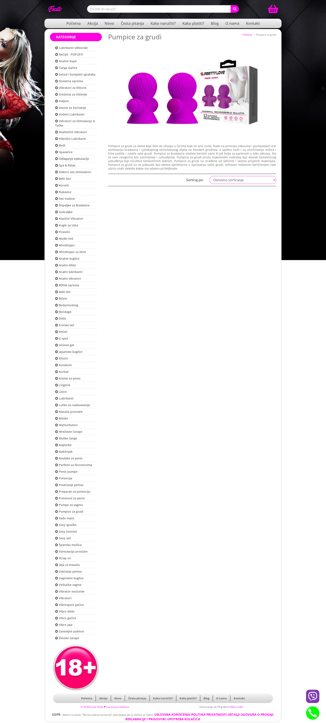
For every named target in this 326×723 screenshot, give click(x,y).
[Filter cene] (243, 180)
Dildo (60, 318)
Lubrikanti (64, 398)
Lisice (61, 392)
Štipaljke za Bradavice (72, 205)
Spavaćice (64, 152)
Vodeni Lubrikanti (69, 114)
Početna (73, 23)
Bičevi (61, 298)
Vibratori (63, 598)
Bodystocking (66, 305)
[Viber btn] (312, 696)
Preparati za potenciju (72, 492)
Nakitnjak (64, 452)
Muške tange (66, 438)
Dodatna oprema (69, 81)
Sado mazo (64, 518)
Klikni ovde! (236, 707)
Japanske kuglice (68, 352)
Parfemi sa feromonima (73, 465)
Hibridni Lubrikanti (70, 139)
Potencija (63, 478)
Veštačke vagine (68, 585)
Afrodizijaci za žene (70, 252)
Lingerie (62, 385)
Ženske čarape (67, 638)
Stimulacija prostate (71, 551)
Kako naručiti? (163, 23)
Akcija (92, 23)
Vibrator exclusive (69, 591)
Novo (109, 23)
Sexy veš (63, 538)
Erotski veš (64, 325)
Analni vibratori (68, 278)
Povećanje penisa (69, 485)
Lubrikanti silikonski (71, 48)
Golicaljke (64, 212)
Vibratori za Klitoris (70, 88)
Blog (215, 23)
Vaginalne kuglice (69, 578)
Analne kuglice (67, 258)
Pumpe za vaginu (69, 505)
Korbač (62, 372)
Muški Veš (64, 239)
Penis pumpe (66, 472)
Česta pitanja (132, 23)
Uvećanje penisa (68, 571)
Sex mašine (65, 199)
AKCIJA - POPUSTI (69, 54)
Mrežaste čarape (68, 432)
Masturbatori (66, 425)
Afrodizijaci (65, 245)
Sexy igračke (66, 525)
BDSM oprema (67, 285)
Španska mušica (68, 545)
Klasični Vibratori (69, 219)
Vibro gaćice (65, 618)
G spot (61, 338)
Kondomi (63, 365)
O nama (232, 23)
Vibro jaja (63, 625)
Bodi (60, 145)
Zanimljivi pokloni (69, 631)
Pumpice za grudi (69, 511)
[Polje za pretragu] (159, 9)
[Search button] (235, 9)
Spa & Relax (65, 165)
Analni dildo (65, 265)
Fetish (61, 332)
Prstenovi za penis (70, 498)
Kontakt (253, 23)
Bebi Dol (63, 179)
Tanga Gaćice (66, 68)
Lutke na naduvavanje (72, 405)
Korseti (62, 185)
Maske (61, 418)
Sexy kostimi (66, 531)
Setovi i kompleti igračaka (75, 74)
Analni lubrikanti (69, 272)
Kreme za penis (67, 378)
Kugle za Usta (66, 225)
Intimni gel (64, 345)
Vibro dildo (65, 611)
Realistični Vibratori (71, 132)
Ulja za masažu (67, 565)
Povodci (62, 232)
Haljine (62, 101)
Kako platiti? (193, 23)
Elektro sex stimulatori (73, 172)
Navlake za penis (69, 458)
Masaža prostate (69, 412)
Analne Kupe (66, 61)
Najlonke (63, 445)
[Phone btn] (312, 713)
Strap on (63, 558)
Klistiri (61, 358)
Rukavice (63, 192)
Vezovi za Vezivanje (70, 108)
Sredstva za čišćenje (71, 94)
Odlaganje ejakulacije (72, 159)
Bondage (63, 312)
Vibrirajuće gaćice (69, 605)
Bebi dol (62, 292)
